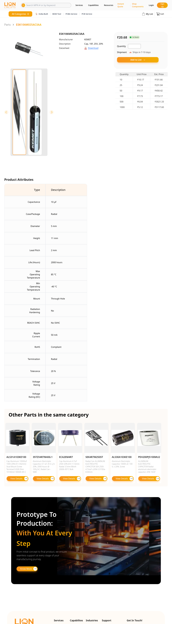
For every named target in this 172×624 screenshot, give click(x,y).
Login (151, 5)
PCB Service (87, 14)
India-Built (41, 14)
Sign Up (162, 5)
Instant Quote (120, 5)
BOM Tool (56, 14)
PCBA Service (71, 14)
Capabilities (93, 5)
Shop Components (138, 5)
